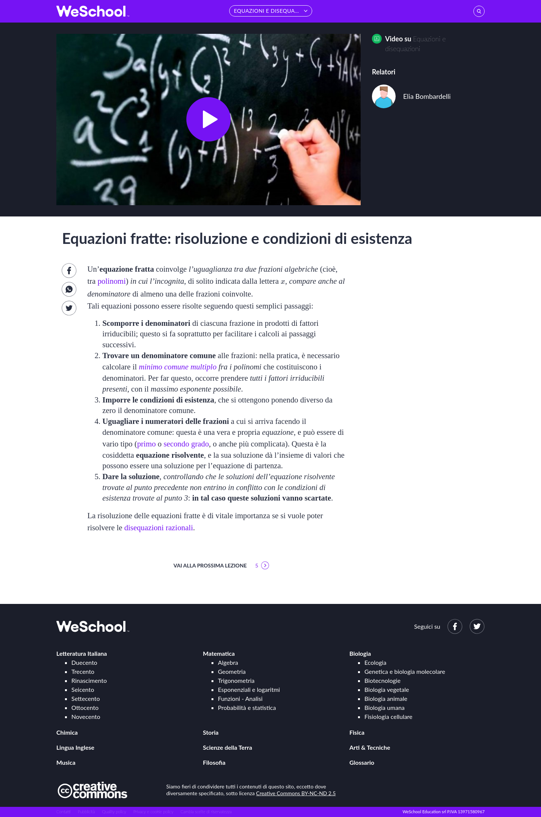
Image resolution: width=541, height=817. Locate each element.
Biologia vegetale (386, 689)
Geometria (232, 671)
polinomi (112, 281)
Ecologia (375, 662)
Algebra (228, 662)
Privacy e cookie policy (153, 811)
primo (146, 443)
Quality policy (114, 811)
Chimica (67, 732)
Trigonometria (236, 680)
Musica (66, 762)
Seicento (82, 689)
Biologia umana (384, 707)
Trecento (82, 671)
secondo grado (186, 443)
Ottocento (84, 707)
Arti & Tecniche (369, 747)
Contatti (63, 811)
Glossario (361, 762)
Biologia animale (385, 698)
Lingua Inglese (75, 747)
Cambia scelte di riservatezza (205, 811)
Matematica (219, 653)
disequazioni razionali (158, 527)
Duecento (84, 662)
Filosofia (214, 762)
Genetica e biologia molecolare (404, 671)
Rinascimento (89, 680)
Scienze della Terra (227, 747)
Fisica (356, 732)
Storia (211, 732)
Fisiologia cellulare (388, 716)
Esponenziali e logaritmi (249, 689)
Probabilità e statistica (247, 707)
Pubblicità (86, 811)
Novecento (85, 716)
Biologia (360, 653)
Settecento (85, 698)
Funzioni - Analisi (240, 698)
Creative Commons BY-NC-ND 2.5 (296, 793)
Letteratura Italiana (81, 653)
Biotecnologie (382, 680)
